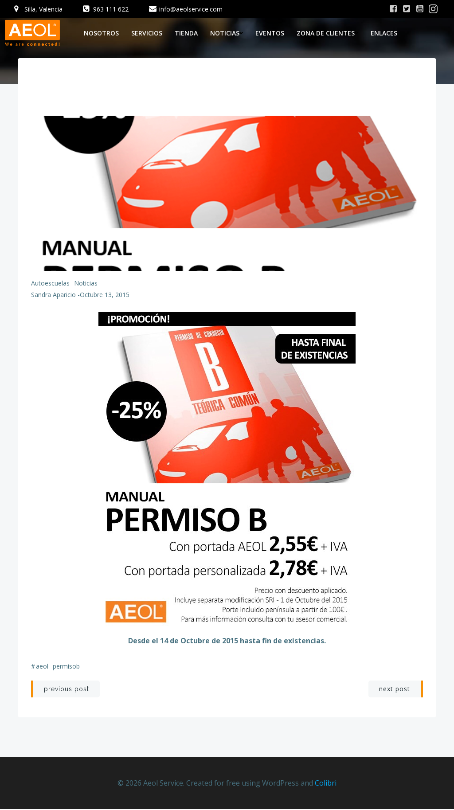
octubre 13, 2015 (104, 295)
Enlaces (384, 33)
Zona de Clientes (327, 33)
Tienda (186, 33)
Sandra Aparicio (53, 295)
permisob (66, 666)
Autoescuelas (50, 283)
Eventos (269, 33)
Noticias (226, 33)
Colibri (326, 783)
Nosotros (101, 33)
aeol (42, 666)
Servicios (146, 33)
